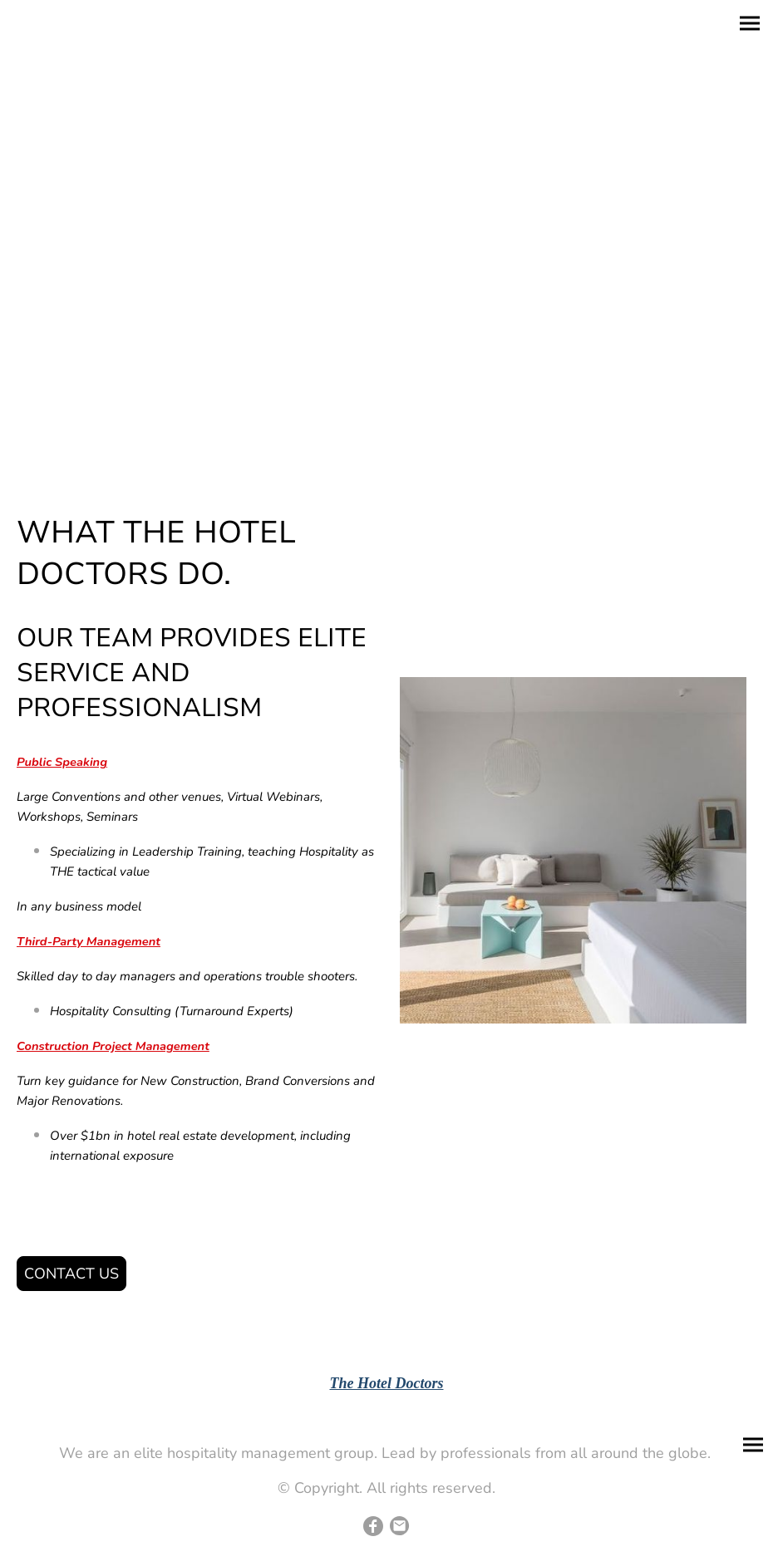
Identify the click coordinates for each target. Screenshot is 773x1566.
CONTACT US (71, 1274)
